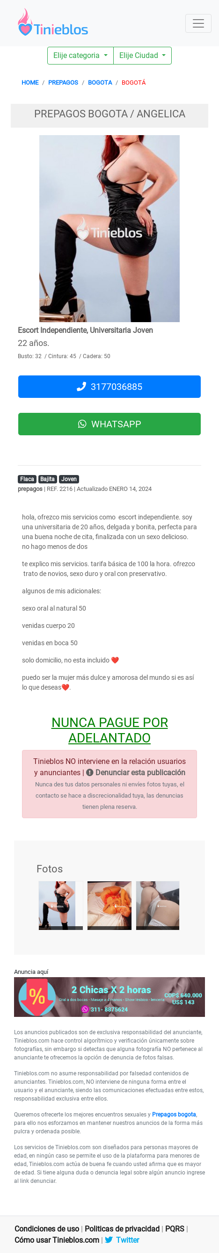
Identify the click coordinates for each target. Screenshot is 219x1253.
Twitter (122, 1240)
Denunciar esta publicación (135, 772)
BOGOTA (100, 82)
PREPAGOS (63, 82)
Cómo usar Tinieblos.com (57, 1240)
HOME (30, 82)
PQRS (174, 1228)
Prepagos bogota (174, 1114)
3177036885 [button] (109, 386)
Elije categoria (77, 55)
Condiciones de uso (47, 1228)
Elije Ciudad (139, 55)
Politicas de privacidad (122, 1228)
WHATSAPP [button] (109, 424)
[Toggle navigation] (198, 23)
